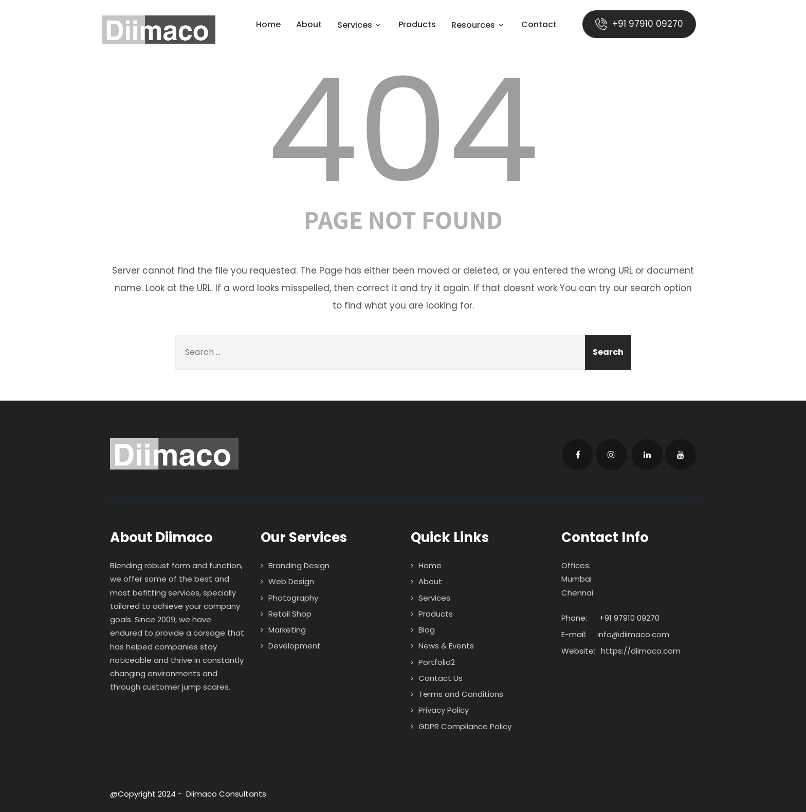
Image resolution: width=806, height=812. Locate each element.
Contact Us (440, 678)
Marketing (287, 629)
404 (403, 130)
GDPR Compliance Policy (464, 726)
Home (268, 25)
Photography (293, 597)
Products (417, 25)
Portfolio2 (436, 662)
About (309, 25)
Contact (539, 25)
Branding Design (298, 565)
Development (294, 645)
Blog (426, 629)
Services (360, 26)
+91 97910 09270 (639, 23)
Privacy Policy (443, 710)
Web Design (291, 581)
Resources (478, 26)
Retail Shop (290, 613)
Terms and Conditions (460, 694)
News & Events (446, 645)
